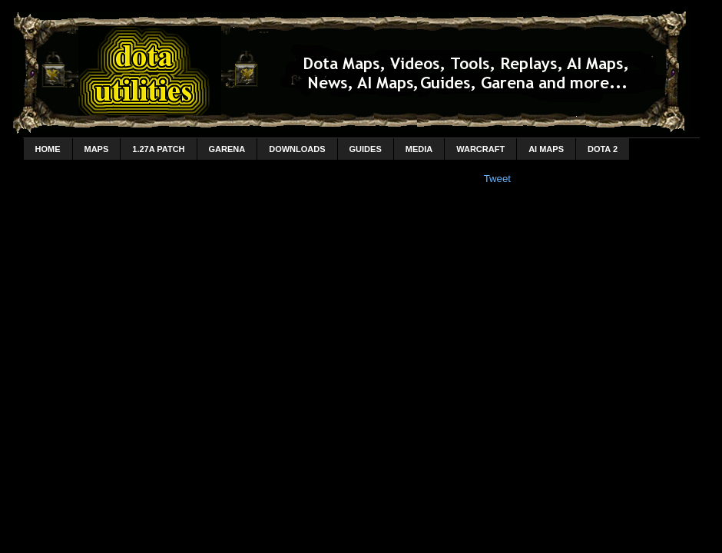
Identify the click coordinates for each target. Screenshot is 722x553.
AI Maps (546, 149)
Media (419, 149)
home (48, 149)
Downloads (297, 149)
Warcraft (480, 149)
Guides (365, 149)
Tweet (497, 178)
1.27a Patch (158, 149)
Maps (96, 149)
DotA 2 (603, 149)
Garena (227, 149)
